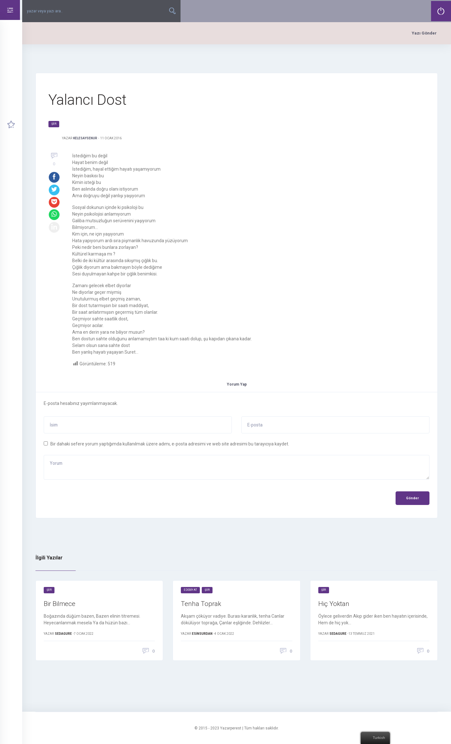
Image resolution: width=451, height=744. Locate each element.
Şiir (53, 123)
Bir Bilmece (61, 604)
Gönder (412, 499)
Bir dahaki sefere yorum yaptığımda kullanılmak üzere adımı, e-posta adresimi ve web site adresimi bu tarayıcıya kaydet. (169, 443)
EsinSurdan (202, 635)
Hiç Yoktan (334, 604)
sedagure (63, 635)
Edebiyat (190, 590)
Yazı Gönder (424, 33)
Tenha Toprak (201, 604)
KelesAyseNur (85, 138)
